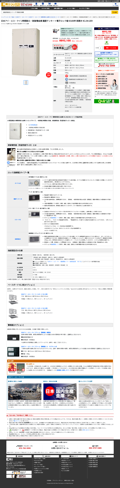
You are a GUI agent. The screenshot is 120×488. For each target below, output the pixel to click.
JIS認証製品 (33, 125)
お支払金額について (67, 464)
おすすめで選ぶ (46, 8)
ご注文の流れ (65, 458)
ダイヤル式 (18, 183)
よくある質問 (115, 1)
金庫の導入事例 (39, 472)
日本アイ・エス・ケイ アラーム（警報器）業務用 (36, 332)
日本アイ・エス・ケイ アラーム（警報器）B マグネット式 (39, 346)
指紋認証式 (18, 239)
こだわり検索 (34, 8)
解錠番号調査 (102, 88)
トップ (3, 17)
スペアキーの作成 (103, 86)
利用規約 (49, 480)
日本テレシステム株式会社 (16, 462)
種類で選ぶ (38, 462)
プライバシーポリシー (57, 480)
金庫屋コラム (38, 470)
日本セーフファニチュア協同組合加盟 (16, 469)
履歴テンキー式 (18, 199)
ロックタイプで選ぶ (84, 8)
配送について (65, 468)
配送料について (66, 460)
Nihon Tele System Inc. (60, 483)
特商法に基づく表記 (69, 480)
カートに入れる (111, 48)
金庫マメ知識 (101, 1)
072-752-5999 (108, 66)
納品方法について (66, 462)
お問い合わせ (85, 430)
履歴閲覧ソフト (55, 218)
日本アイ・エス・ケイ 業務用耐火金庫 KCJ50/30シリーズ (44, 17)
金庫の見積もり (94, 458)
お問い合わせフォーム (60, 448)
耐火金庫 (67, 60)
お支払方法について (67, 466)
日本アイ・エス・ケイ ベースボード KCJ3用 (34, 308)
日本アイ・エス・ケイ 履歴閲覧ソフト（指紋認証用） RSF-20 (64, 261)
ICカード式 (18, 219)
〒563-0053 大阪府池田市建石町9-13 (15, 465)
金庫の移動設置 (102, 81)
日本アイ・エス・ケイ (22, 17)
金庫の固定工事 (102, 79)
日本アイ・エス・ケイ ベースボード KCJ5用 (34, 294)
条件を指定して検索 (40, 458)
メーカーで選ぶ (71, 8)
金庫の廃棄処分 (102, 83)
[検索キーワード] (57, 12)
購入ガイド (108, 1)
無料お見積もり (102, 76)
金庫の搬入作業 (94, 460)
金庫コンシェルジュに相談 (42, 468)
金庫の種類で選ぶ (58, 8)
